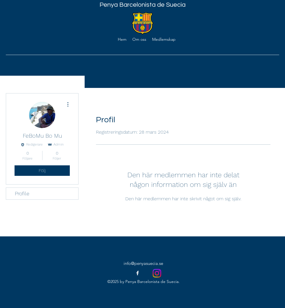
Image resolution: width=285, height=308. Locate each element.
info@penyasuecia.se (143, 263)
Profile (22, 193)
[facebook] (137, 273)
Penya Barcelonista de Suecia (142, 4)
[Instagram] (157, 273)
